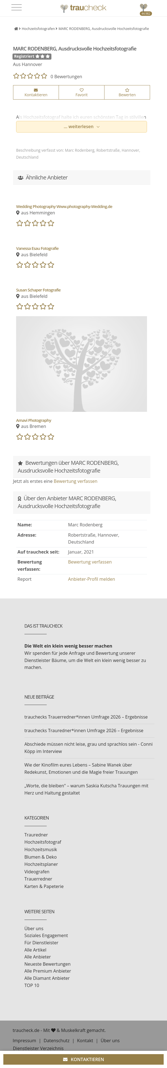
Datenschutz (56, 1040)
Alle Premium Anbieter (47, 971)
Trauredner (36, 835)
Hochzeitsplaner (41, 864)
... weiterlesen (79, 126)
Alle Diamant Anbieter (47, 978)
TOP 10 (31, 985)
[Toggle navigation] (16, 7)
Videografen (36, 872)
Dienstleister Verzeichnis (38, 1048)
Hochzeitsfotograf (42, 842)
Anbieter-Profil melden (91, 579)
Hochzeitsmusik (40, 849)
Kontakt (85, 1040)
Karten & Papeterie (44, 886)
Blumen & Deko (40, 857)
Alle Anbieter (37, 957)
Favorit (82, 92)
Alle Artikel (35, 950)
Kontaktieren (35, 92)
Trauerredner (38, 879)
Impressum (24, 1040)
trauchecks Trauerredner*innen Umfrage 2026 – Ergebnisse (86, 717)
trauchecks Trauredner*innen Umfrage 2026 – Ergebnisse (83, 730)
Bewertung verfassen (75, 481)
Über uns (33, 928)
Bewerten (127, 92)
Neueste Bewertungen (47, 964)
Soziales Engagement (46, 935)
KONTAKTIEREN (83, 1059)
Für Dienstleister (41, 943)
